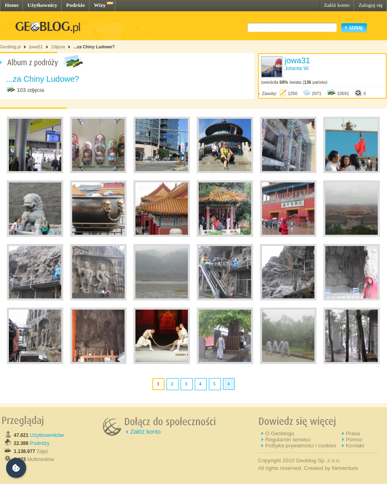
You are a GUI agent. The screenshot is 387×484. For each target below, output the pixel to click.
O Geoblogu (279, 433)
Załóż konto (337, 5)
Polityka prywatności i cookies (300, 446)
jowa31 (36, 46)
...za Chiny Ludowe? (93, 46)
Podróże (75, 5)
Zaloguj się (370, 5)
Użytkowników (47, 435)
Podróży (40, 443)
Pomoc (354, 439)
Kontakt (355, 446)
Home (12, 5)
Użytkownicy (42, 5)
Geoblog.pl (10, 46)
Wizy (100, 5)
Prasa (353, 433)
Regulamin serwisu (288, 439)
